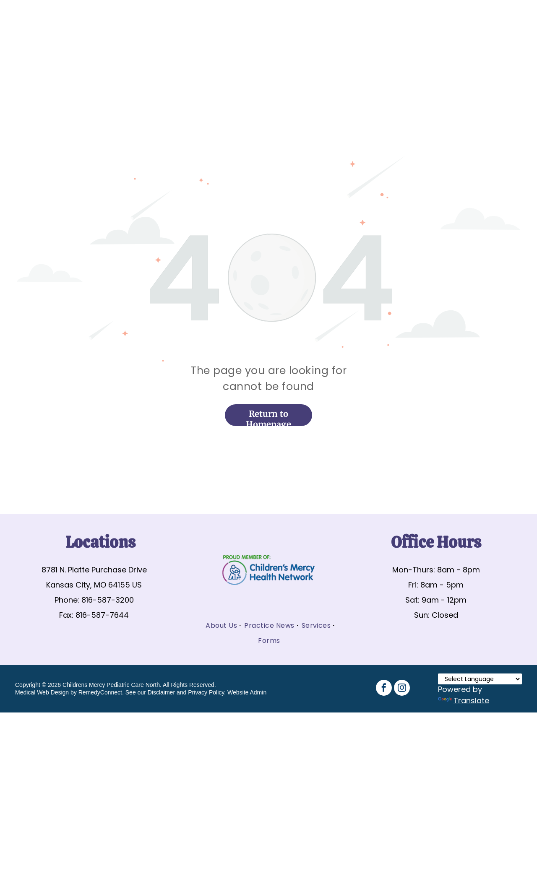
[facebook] (384, 689)
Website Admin (246, 692)
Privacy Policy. (207, 692)
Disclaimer (161, 692)
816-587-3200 (107, 600)
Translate (463, 700)
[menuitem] (221, 625)
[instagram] (402, 689)
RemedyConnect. (101, 692)
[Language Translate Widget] (480, 678)
